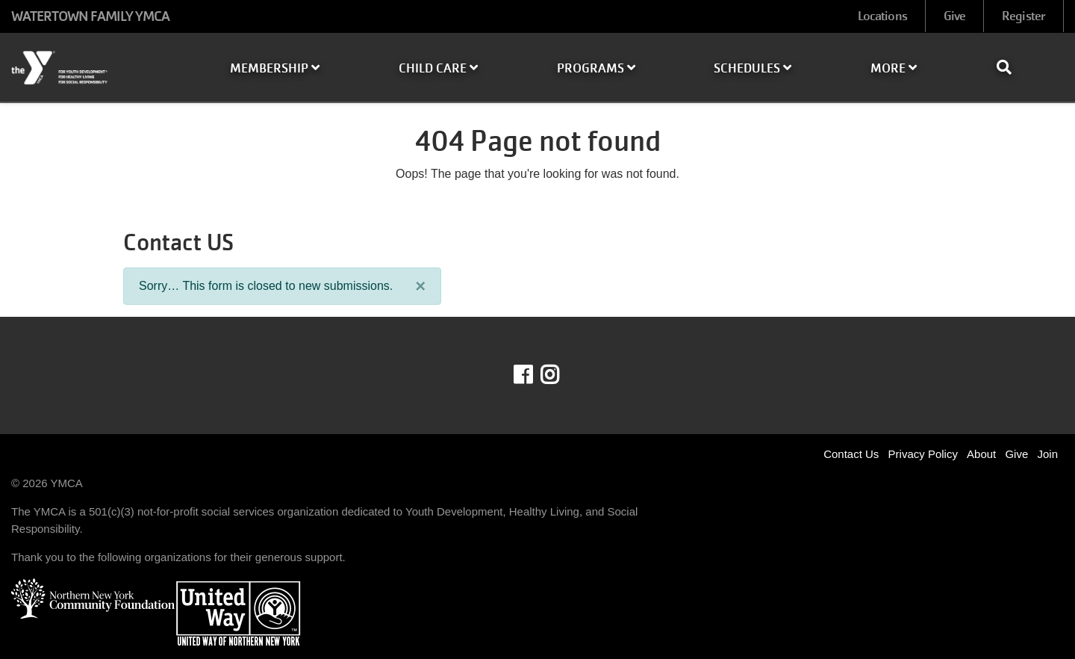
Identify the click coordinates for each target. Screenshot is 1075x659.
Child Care (438, 68)
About (981, 454)
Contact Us (851, 454)
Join (1047, 454)
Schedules (752, 68)
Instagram (560, 375)
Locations (882, 16)
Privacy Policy (923, 454)
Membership (275, 68)
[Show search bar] (1010, 67)
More (893, 68)
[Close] (420, 286)
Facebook (533, 375)
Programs (596, 68)
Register (1023, 16)
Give (954, 16)
